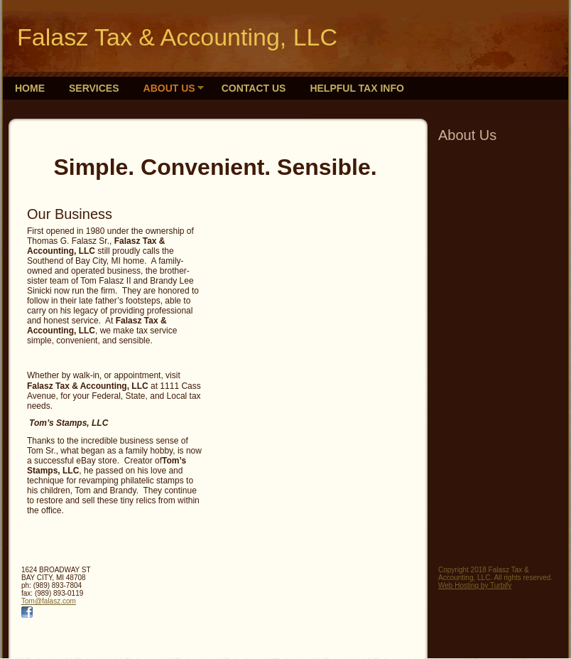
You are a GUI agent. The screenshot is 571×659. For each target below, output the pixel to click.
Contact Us (254, 88)
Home (30, 88)
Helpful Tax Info (356, 88)
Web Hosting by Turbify (474, 585)
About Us (169, 88)
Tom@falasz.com (48, 601)
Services (94, 88)
